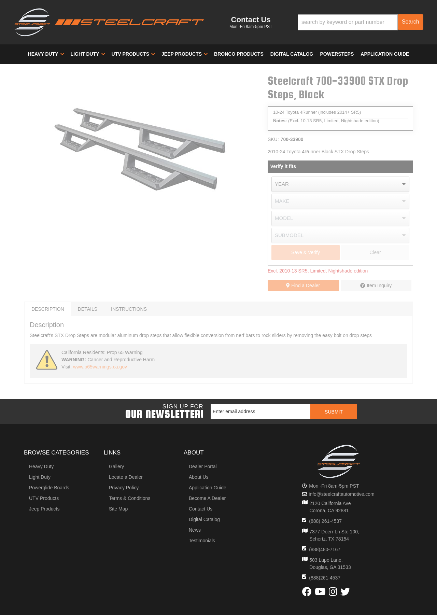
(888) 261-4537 (325, 521)
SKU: (273, 139)
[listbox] (340, 184)
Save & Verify (305, 252)
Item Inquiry (379, 285)
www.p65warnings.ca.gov (100, 366)
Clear (375, 252)
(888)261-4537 (324, 578)
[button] (360, 22)
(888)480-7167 (324, 549)
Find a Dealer (303, 285)
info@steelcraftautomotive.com (341, 494)
